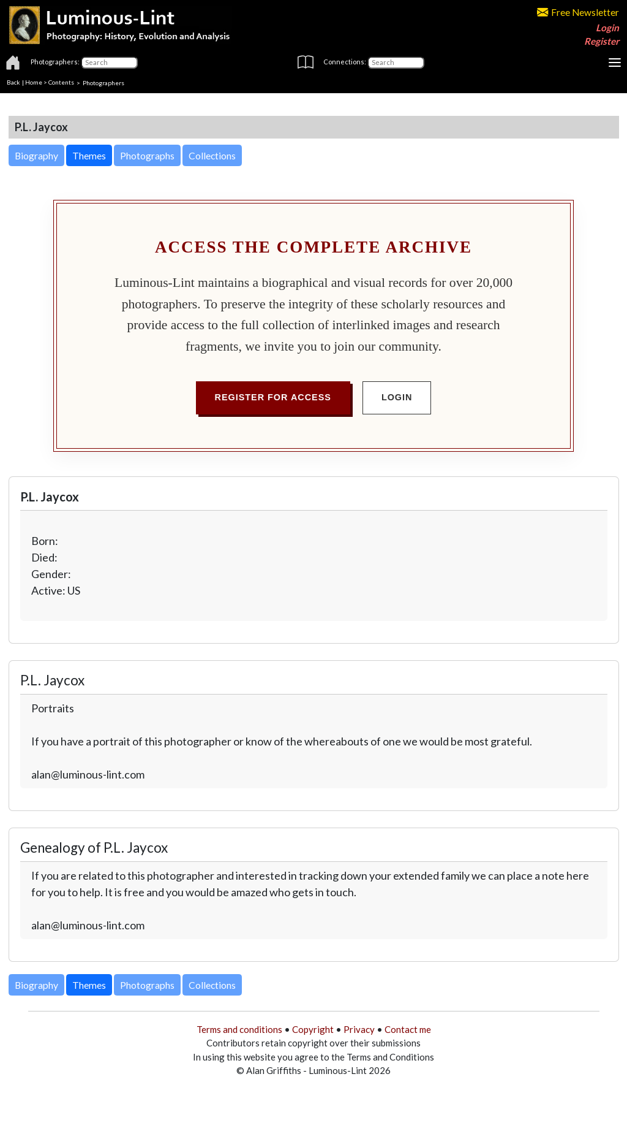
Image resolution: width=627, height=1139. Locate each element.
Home (33, 82)
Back (13, 82)
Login (607, 27)
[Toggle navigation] (614, 62)
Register (601, 41)
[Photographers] (109, 62)
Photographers (103, 82)
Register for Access (273, 397)
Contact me (408, 1029)
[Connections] (395, 62)
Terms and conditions (239, 1029)
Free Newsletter (578, 12)
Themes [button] (89, 155)
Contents (61, 82)
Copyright (313, 1029)
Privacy (359, 1029)
